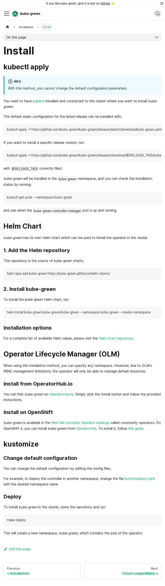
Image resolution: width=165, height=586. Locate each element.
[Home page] (7, 26)
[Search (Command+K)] (158, 13)
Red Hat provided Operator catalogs (80, 422)
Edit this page (17, 549)
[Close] (162, 3)
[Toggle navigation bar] (6, 13)
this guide (135, 428)
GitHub (105, 3)
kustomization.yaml (140, 478)
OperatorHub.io (61, 394)
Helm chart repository (116, 338)
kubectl (38, 101)
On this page (16, 37)
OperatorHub (86, 428)
